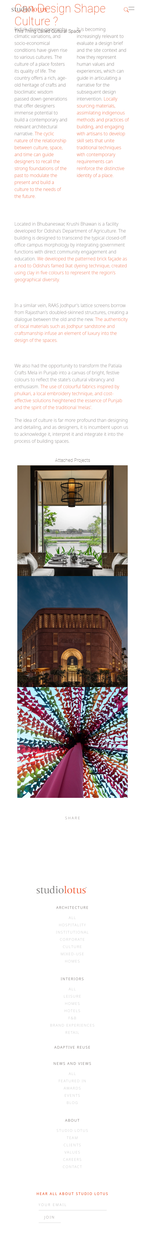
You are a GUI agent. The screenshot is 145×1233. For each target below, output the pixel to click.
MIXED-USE (72, 954)
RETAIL (72, 1032)
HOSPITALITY (72, 925)
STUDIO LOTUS (72, 1130)
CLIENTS (73, 1145)
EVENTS (72, 1095)
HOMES (72, 961)
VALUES (73, 1152)
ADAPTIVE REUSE (72, 1047)
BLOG (72, 1103)
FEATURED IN (73, 1081)
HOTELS (72, 1011)
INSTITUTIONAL (72, 932)
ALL (72, 918)
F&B (72, 1018)
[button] (134, 9)
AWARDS (72, 1088)
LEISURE (72, 996)
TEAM (72, 1138)
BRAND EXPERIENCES (72, 1025)
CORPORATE (72, 939)
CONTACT (72, 1167)
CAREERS (72, 1159)
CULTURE (72, 947)
